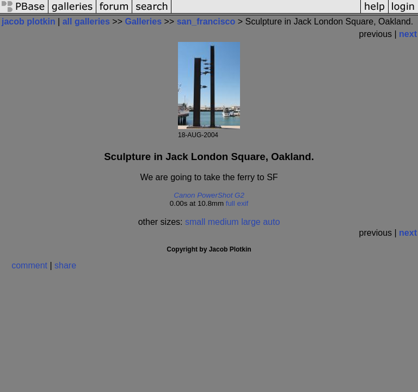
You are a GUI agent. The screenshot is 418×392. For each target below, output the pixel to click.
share (65, 265)
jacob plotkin (29, 21)
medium (223, 221)
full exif (237, 203)
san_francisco (206, 21)
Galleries (143, 21)
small (195, 221)
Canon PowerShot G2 (209, 195)
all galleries (86, 21)
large (251, 221)
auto (271, 221)
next (408, 34)
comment (29, 265)
